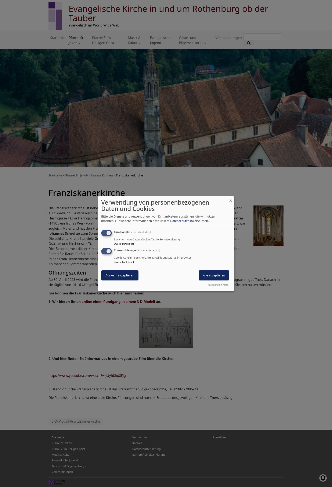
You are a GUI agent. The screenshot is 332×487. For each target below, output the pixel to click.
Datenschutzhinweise (185, 221)
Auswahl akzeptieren (119, 275)
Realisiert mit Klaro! (218, 284)
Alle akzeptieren (214, 275)
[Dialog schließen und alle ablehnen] (230, 198)
